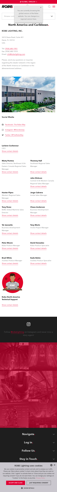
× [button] (54, 465)
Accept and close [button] (16, 483)
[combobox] (4, 16)
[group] (14, 124)
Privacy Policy (40, 478)
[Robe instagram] (28, 324)
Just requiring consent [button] (38, 483)
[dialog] (28, 477)
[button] (28, 488)
